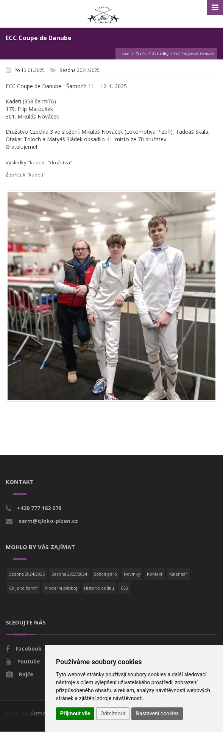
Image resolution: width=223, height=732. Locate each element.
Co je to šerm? (23, 588)
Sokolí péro (105, 574)
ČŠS (124, 588)
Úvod (124, 53)
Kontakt (154, 574)
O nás (141, 53)
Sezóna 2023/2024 (69, 574)
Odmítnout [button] (112, 713)
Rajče (26, 674)
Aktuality (160, 53)
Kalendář (178, 574)
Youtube (28, 661)
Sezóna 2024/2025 (27, 574)
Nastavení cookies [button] (157, 713)
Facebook (29, 648)
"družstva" (60, 162)
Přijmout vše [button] (75, 713)
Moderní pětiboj (61, 588)
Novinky (132, 574)
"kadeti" (37, 162)
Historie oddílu (99, 588)
